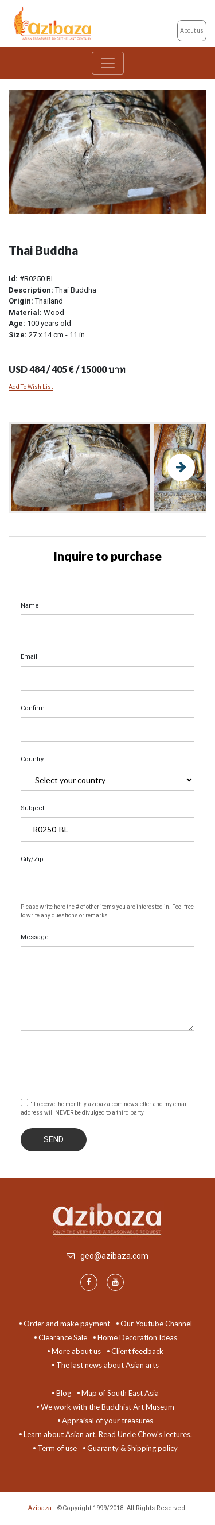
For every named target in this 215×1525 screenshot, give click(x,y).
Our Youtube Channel (156, 1323)
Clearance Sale (62, 1337)
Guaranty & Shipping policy (132, 1448)
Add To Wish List (31, 387)
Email (29, 656)
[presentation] (108, 1062)
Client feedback (137, 1351)
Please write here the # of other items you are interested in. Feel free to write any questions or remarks (107, 911)
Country (32, 759)
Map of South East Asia (120, 1393)
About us (192, 31)
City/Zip (32, 859)
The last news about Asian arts (107, 1365)
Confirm (33, 708)
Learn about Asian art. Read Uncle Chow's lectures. (108, 1434)
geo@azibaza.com (114, 1256)
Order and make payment (67, 1323)
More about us (76, 1351)
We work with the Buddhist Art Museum (107, 1406)
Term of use (57, 1448)
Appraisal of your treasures (107, 1420)
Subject (32, 808)
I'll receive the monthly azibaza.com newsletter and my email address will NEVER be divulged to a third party (104, 1107)
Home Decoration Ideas (137, 1337)
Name (30, 605)
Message (35, 937)
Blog (63, 1393)
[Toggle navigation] (108, 63)
